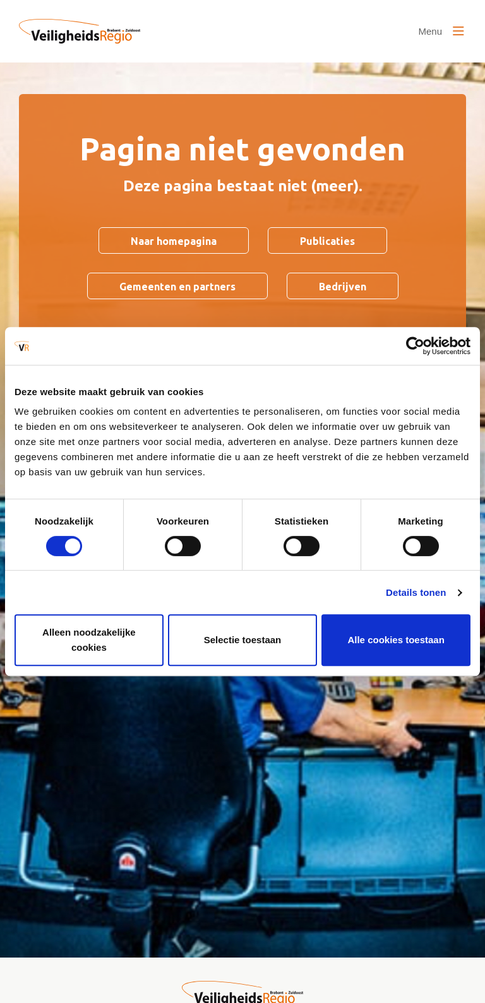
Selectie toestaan (243, 639)
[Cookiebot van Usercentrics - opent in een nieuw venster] (415, 345)
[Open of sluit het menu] (441, 32)
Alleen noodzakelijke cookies (89, 640)
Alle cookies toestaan (395, 639)
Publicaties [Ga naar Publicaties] (327, 241)
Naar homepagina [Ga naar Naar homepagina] (174, 241)
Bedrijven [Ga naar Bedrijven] (342, 286)
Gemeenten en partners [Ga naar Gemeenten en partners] (177, 286)
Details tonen (416, 592)
